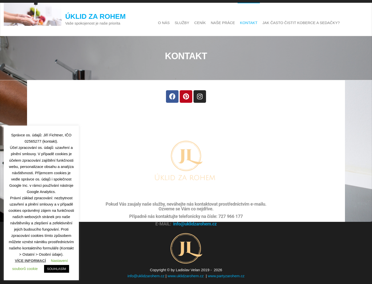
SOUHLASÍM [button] (56, 269)
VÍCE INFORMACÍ (30, 260)
